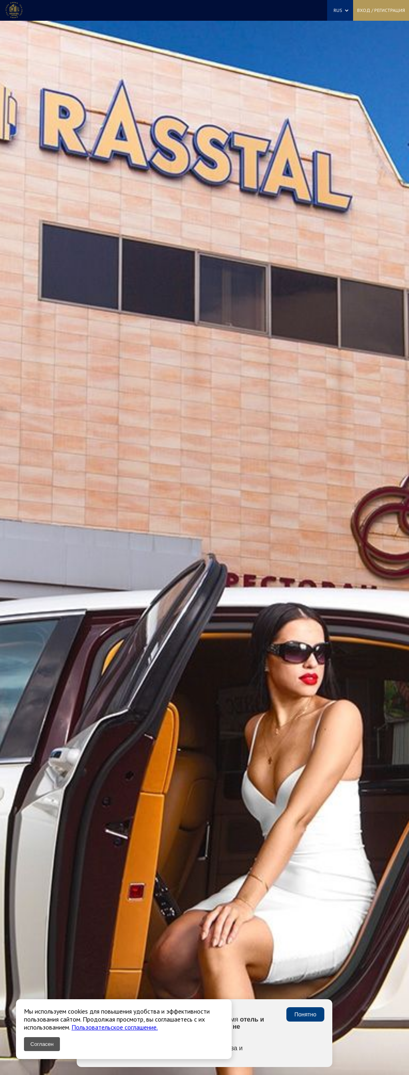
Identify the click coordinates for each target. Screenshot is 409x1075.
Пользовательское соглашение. (114, 1027)
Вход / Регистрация (381, 10)
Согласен (42, 1044)
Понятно (305, 1014)
